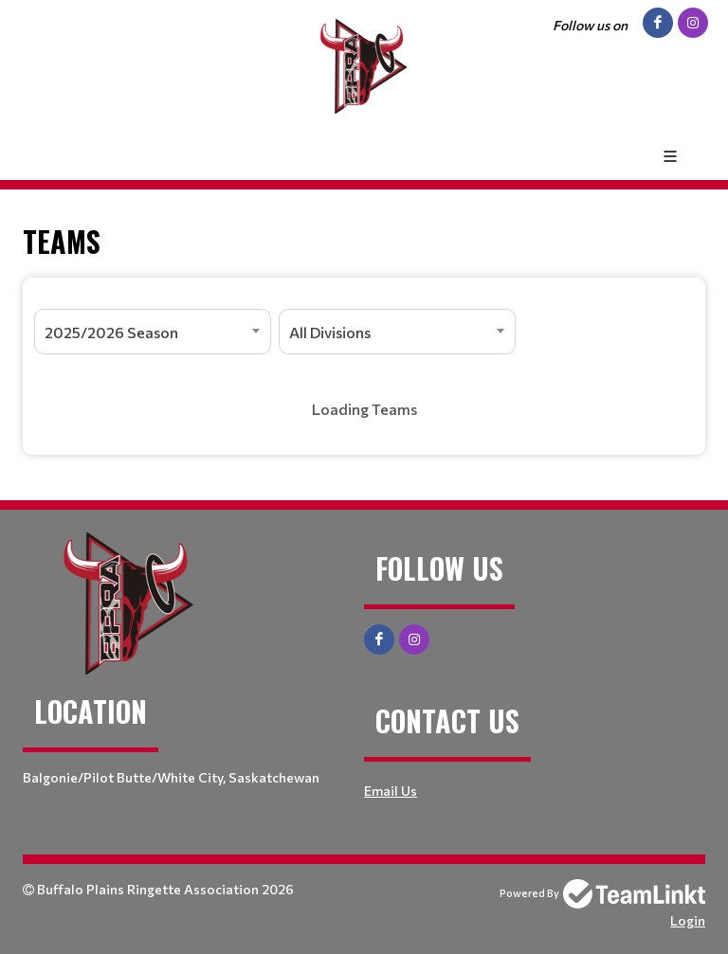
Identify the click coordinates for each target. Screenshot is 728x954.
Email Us (390, 791)
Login (687, 920)
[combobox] (152, 331)
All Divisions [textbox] (330, 332)
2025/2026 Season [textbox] (111, 332)
